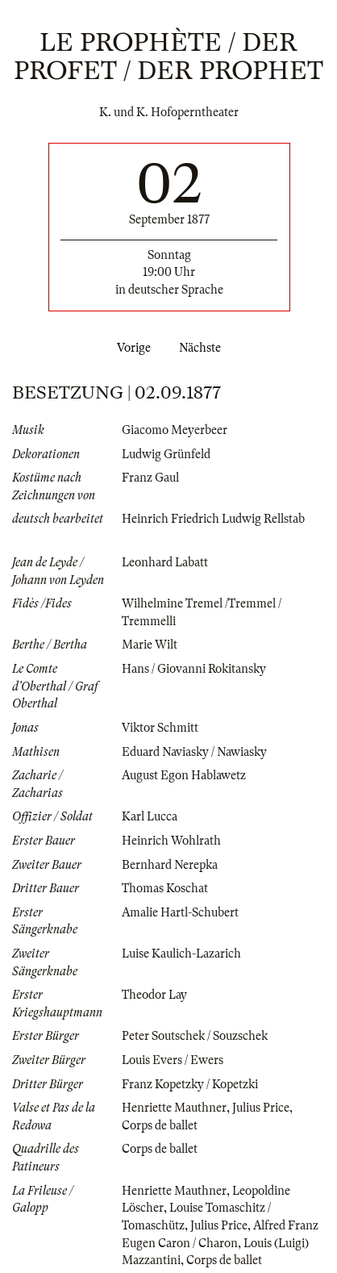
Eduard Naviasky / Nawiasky (194, 751)
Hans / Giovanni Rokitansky (194, 668)
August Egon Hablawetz (184, 775)
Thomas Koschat (165, 888)
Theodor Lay (154, 994)
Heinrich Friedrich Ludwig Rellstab (213, 518)
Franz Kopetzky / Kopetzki (190, 1084)
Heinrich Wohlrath (171, 840)
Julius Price (260, 1107)
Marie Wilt (149, 644)
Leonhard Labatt (165, 562)
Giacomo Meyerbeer (174, 430)
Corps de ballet (160, 1125)
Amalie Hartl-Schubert (180, 912)
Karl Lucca (149, 816)
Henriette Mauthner (174, 1107)
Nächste (203, 347)
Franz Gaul (150, 477)
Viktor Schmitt (160, 727)
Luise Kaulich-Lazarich (181, 953)
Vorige (130, 347)
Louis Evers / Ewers (172, 1060)
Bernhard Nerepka (170, 864)
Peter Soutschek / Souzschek (195, 1035)
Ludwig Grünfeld (166, 454)
